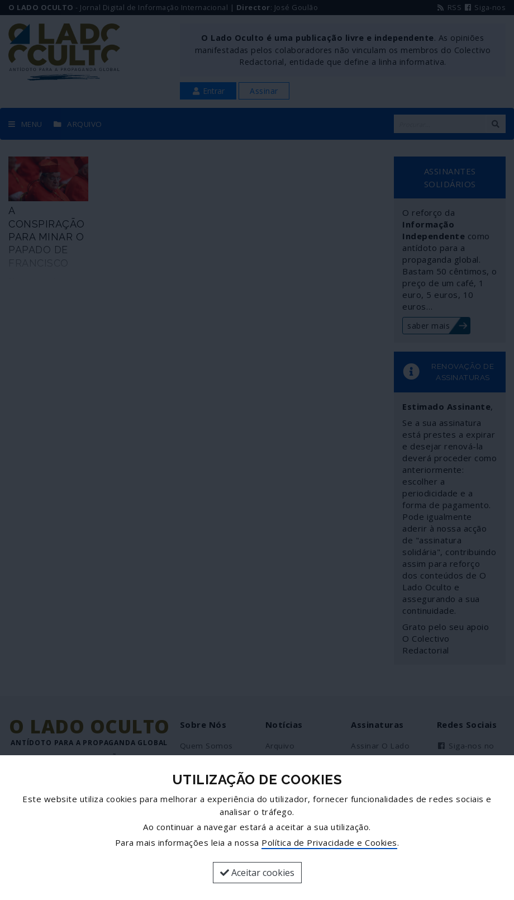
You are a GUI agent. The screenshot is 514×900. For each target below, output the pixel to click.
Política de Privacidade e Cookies (329, 842)
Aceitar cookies (257, 872)
